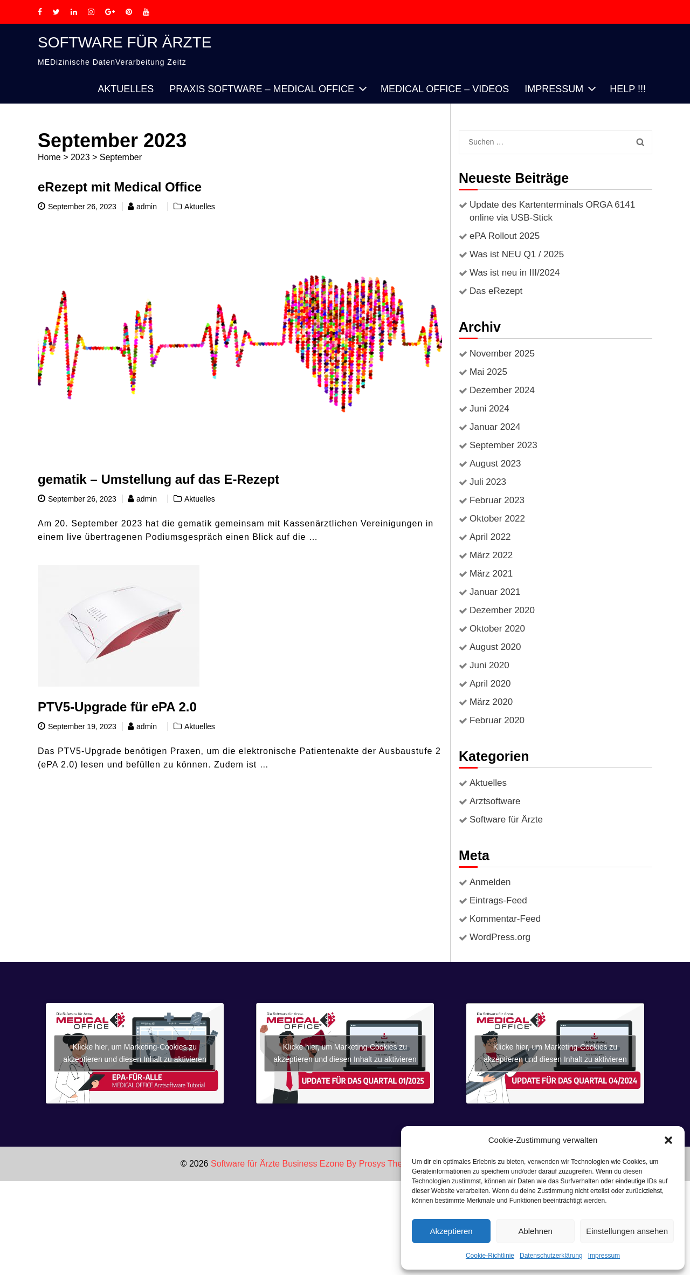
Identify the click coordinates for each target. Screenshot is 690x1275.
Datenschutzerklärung (551, 1255)
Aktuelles (126, 89)
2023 (80, 157)
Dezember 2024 (502, 390)
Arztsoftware (495, 801)
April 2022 (490, 537)
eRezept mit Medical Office (120, 187)
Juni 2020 (489, 665)
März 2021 (491, 573)
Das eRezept (496, 291)
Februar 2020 (497, 720)
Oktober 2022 (497, 518)
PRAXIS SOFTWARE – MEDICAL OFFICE (261, 89)
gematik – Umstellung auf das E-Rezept (158, 479)
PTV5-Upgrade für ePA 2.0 (117, 707)
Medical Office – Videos (445, 89)
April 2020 (490, 683)
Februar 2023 (497, 500)
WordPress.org (500, 937)
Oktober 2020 (497, 628)
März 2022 (491, 555)
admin (146, 206)
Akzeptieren (451, 1231)
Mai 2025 (488, 372)
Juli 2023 (488, 482)
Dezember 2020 (502, 610)
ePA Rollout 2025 (505, 236)
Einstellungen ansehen (627, 1231)
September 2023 (503, 445)
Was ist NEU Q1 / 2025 (517, 254)
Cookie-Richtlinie (490, 1255)
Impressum (604, 1255)
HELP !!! (628, 89)
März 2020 (491, 702)
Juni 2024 (489, 408)
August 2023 (495, 463)
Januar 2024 (495, 427)
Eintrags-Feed (498, 900)
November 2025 (502, 353)
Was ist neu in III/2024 (515, 273)
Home (49, 157)
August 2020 (495, 647)
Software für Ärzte (125, 42)
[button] (668, 1140)
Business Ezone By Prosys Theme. (350, 1163)
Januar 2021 (495, 592)
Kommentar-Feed (505, 919)
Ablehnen (535, 1231)
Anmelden (490, 882)
